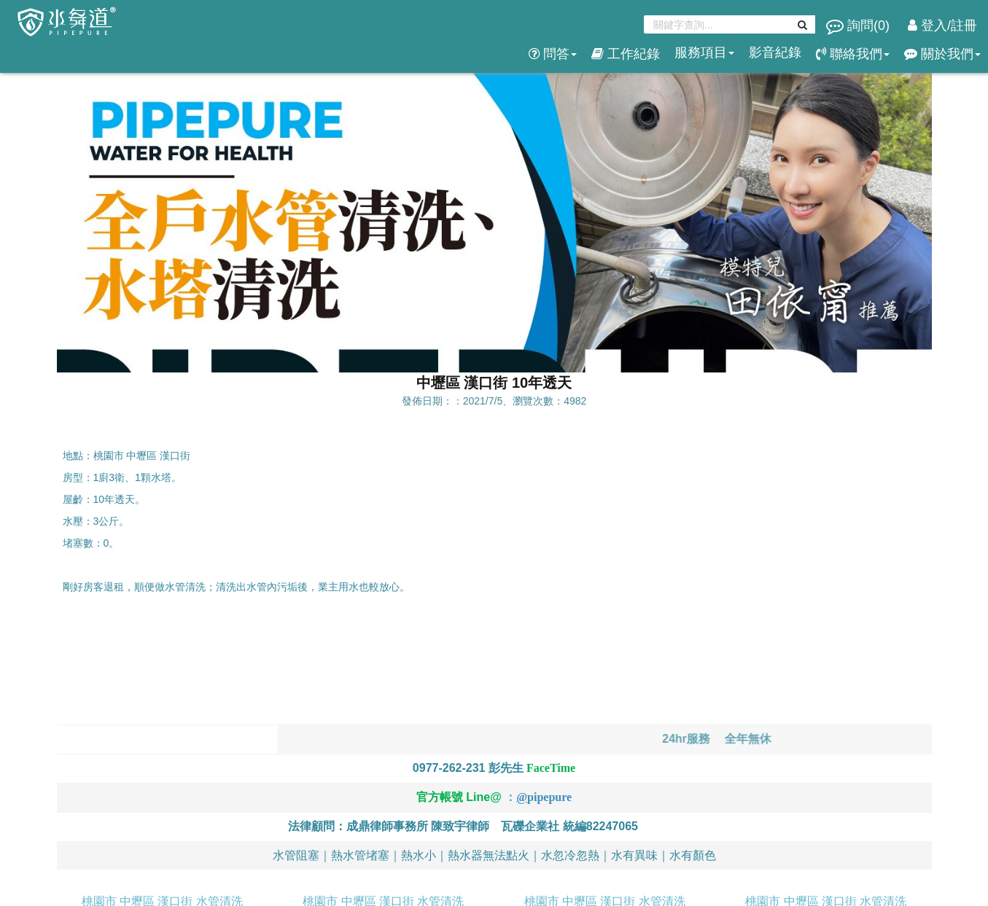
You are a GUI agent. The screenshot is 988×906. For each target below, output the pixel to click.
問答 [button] (553, 54)
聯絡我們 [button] (853, 54)
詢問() (859, 25)
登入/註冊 (942, 25)
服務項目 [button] (704, 52)
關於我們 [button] (942, 54)
